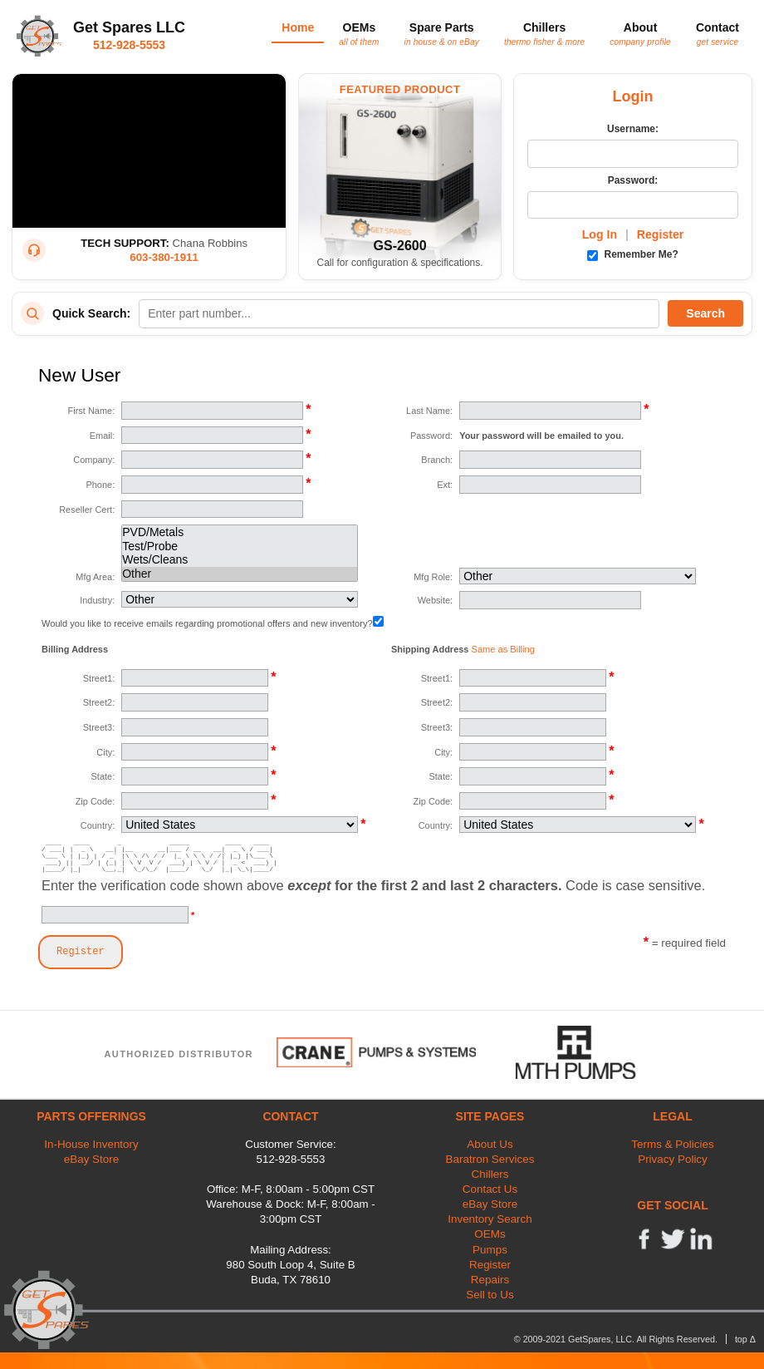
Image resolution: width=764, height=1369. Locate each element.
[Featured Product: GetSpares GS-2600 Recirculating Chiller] (400, 176)
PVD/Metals (239, 532)
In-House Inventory (91, 1144)
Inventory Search (490, 1219)
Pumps (490, 1249)
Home (298, 27)
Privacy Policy (673, 1159)
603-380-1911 (164, 257)
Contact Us (490, 1189)
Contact (717, 33)
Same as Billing (503, 649)
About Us (489, 1144)
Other (239, 574)
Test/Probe (239, 546)
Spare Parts (441, 33)
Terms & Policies (672, 1144)
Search (705, 313)
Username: (633, 129)
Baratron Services (490, 1159)
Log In (599, 234)
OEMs (359, 33)
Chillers (544, 33)
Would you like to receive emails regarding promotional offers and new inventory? (213, 623)
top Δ (745, 1339)
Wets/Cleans (239, 560)
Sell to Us (490, 1294)
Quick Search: (91, 313)
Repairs (490, 1279)
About (640, 33)
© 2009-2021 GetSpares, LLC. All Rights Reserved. (615, 1339)
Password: (633, 180)
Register (660, 234)
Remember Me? (632, 254)
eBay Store (91, 1159)
